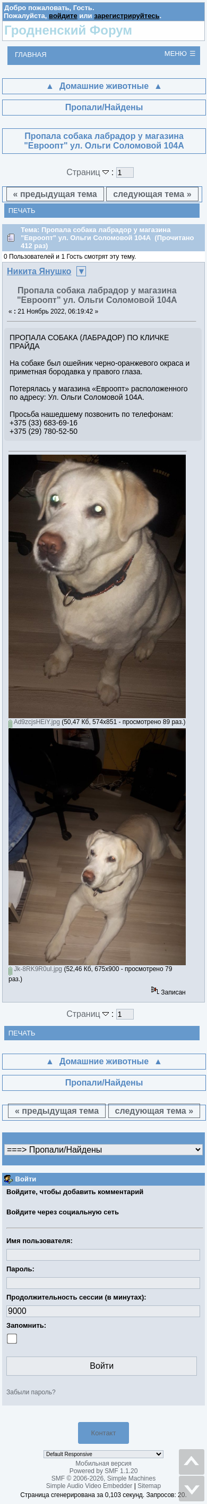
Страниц (88, 172)
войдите (63, 16)
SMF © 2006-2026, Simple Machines (103, 1478)
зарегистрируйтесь (126, 16)
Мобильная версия (103, 1463)
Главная (31, 55)
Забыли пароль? (31, 1392)
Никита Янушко (39, 271)
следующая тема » (152, 194)
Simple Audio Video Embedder (89, 1486)
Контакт (103, 1433)
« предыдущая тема (55, 194)
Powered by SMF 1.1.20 (104, 1471)
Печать (22, 211)
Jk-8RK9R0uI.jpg (35, 969)
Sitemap (149, 1486)
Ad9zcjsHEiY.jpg (34, 722)
